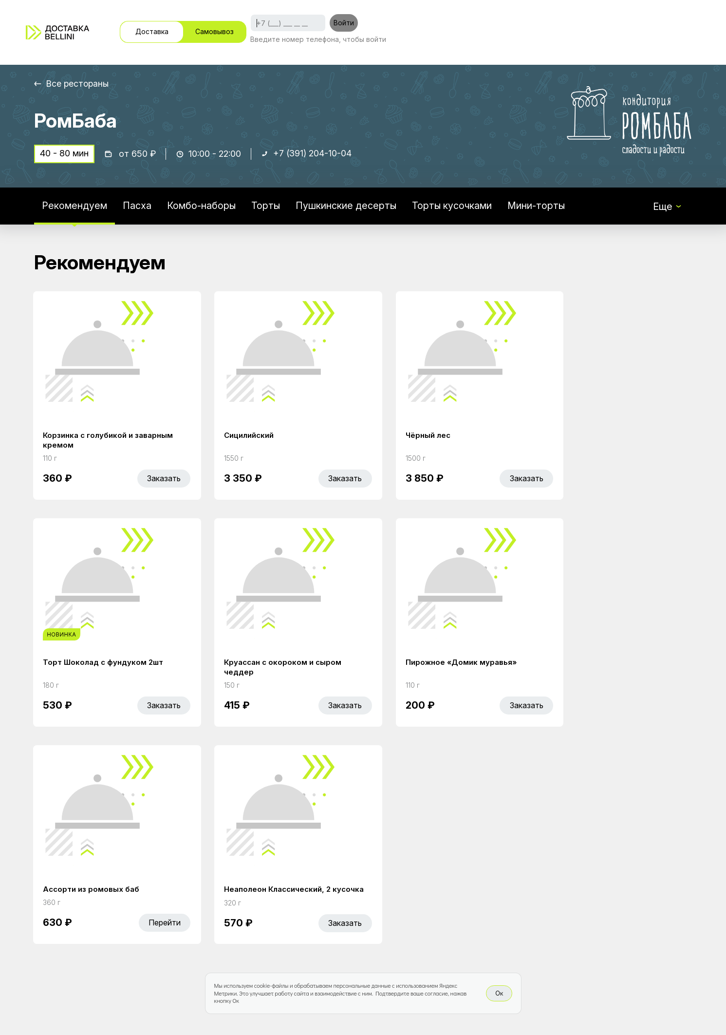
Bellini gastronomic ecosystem (572, 879)
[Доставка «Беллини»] (57, 32)
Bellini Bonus (288, 905)
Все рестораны (78, 83)
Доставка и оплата (439, 884)
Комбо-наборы (201, 206)
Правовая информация (448, 905)
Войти (344, 23)
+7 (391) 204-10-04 (313, 154)
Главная (279, 864)
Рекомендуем (74, 206)
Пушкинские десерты (347, 206)
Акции (274, 884)
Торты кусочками (453, 206)
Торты (266, 206)
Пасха (137, 206)
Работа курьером (435, 864)
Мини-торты (539, 206)
